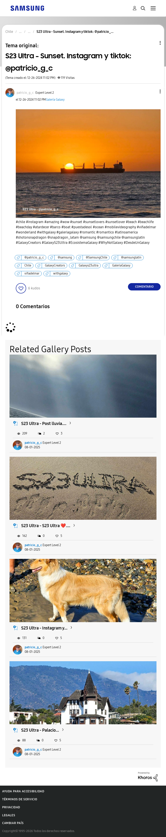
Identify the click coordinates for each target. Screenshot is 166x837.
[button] (153, 91)
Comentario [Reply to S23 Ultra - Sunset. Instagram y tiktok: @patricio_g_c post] (144, 287)
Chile (27, 265)
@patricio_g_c (34, 257)
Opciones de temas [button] (153, 43)
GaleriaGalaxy (121, 265)
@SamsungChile (96, 257)
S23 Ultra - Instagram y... (44, 628)
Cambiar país (13, 823)
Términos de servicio (19, 799)
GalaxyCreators (55, 265)
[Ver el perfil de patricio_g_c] (25, 93)
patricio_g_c (33, 443)
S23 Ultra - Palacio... (40, 730)
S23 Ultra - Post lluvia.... (43, 423)
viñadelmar (31, 273)
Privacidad (11, 807)
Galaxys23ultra (88, 265)
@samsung (65, 257)
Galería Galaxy (55, 99)
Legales (8, 815)
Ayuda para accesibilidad (23, 791)
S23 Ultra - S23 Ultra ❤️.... (45, 525)
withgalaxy (60, 273)
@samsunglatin (131, 257)
